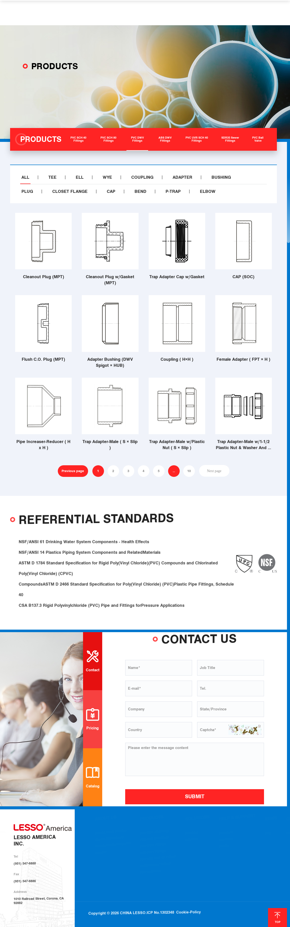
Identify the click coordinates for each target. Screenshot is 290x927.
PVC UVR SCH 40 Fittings (158, 859)
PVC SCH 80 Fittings (154, 839)
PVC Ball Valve (150, 872)
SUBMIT (194, 796)
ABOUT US (74, 12)
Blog (268, 834)
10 (189, 471)
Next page (214, 471)
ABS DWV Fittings (153, 853)
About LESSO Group (109, 839)
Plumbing (191, 833)
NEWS (206, 12)
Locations (226, 840)
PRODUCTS (104, 12)
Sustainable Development (113, 845)
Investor (101, 853)
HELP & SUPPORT (173, 12)
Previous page (73, 471)
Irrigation (191, 840)
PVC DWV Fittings (153, 846)
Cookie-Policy (188, 898)
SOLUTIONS (136, 12)
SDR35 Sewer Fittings (155, 866)
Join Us (224, 847)
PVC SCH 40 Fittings (154, 833)
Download (226, 833)
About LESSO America (111, 833)
